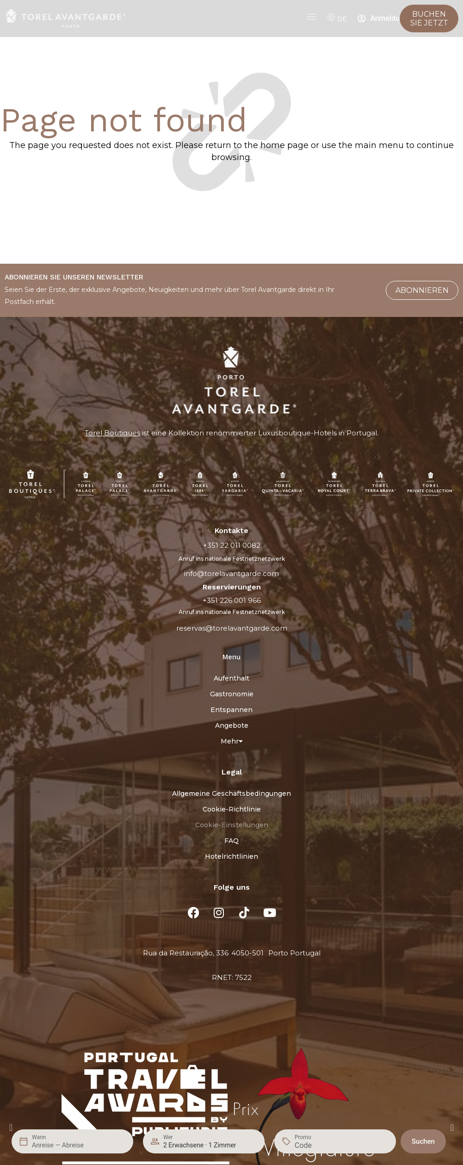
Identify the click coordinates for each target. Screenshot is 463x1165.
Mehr (232, 741)
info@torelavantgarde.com (231, 573)
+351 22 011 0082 (231, 545)
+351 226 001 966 (232, 600)
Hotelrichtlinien (231, 856)
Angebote (231, 725)
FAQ (231, 841)
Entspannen (231, 710)
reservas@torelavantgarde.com (231, 628)
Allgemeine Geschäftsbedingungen (231, 793)
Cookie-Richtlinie (232, 809)
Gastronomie (231, 694)
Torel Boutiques (112, 432)
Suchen (423, 1141)
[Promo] (317, 1145)
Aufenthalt (231, 678)
